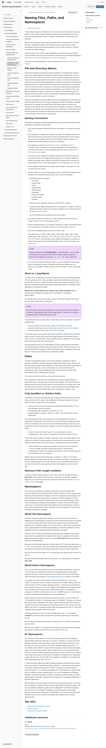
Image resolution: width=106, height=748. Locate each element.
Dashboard (100, 6)
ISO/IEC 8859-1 (51, 252)
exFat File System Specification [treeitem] (10, 45)
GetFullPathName (54, 330)
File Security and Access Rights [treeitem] (12, 116)
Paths (48, 96)
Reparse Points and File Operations (55, 58)
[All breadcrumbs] (26, 12)
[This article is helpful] (99, 28)
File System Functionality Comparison (39, 706)
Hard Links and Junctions (34, 58)
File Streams (43, 211)
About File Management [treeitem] (12, 36)
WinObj (77, 643)
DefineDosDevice (60, 576)
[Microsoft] (3, 2)
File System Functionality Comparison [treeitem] (12, 40)
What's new (91, 6)
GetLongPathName (67, 328)
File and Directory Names (93, 15)
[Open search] (98, 2)
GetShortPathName (61, 325)
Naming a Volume (33, 708)
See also (88, 22)
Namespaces (32, 243)
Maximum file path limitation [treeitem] (12, 69)
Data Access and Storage (35, 12)
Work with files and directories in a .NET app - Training (40, 726)
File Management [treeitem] (9, 30)
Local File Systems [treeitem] (8, 18)
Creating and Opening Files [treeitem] (13, 74)
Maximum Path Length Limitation (37, 711)
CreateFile (76, 162)
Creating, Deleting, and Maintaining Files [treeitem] (13, 59)
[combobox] (11, 14)
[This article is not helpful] (101, 28)
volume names (55, 145)
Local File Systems (49, 12)
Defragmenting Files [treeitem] (12, 88)
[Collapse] (20, 11)
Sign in (102, 2)
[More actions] (79, 12)
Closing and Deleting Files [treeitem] (12, 84)
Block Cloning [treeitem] (9, 104)
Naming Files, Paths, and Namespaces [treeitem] (13, 64)
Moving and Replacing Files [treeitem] (13, 79)
